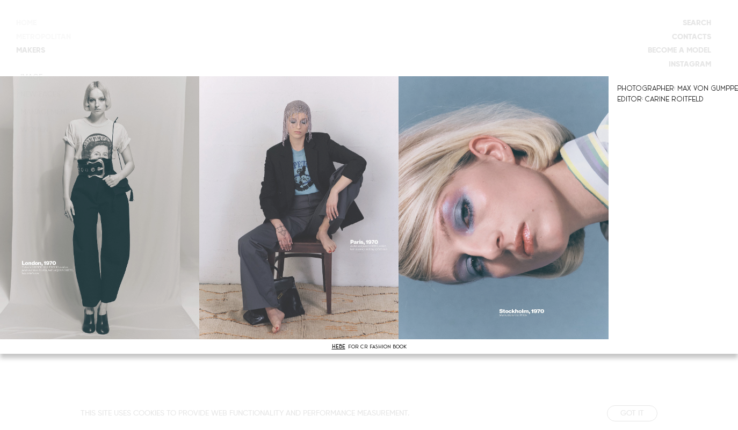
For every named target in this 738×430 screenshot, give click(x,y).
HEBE (338, 346)
